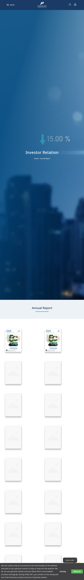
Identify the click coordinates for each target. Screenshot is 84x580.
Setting (63, 571)
